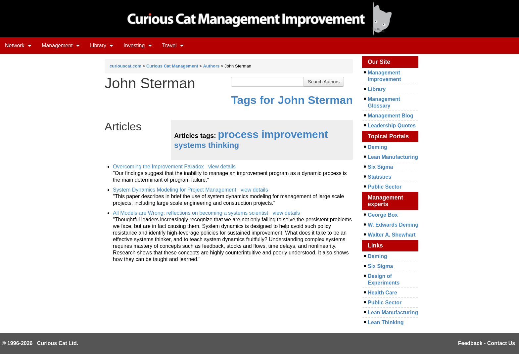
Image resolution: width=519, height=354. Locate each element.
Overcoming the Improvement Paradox (158, 166)
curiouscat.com (125, 66)
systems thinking (206, 145)
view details (222, 166)
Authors (211, 66)
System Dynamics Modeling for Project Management (174, 190)
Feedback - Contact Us (486, 343)
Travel (173, 45)
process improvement (273, 134)
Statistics (379, 177)
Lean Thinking (385, 322)
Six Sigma (380, 167)
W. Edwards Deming (393, 225)
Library (102, 45)
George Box (383, 215)
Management (61, 45)
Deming (377, 147)
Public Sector (384, 187)
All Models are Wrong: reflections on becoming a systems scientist (190, 213)
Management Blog (390, 115)
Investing (137, 45)
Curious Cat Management (172, 66)
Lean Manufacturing (393, 157)
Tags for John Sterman (292, 100)
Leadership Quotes (392, 125)
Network (18, 45)
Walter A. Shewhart (392, 235)
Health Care (382, 292)
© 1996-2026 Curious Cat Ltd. (40, 343)
